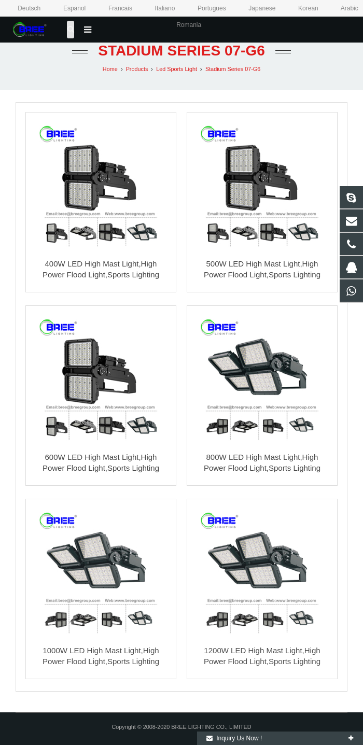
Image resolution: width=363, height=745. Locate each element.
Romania (181, 25)
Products (137, 69)
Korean (302, 8)
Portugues (205, 8)
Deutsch (23, 8)
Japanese (255, 8)
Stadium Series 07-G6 (181, 51)
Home (110, 69)
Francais (114, 8)
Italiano (158, 8)
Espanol (68, 8)
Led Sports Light (176, 69)
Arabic (342, 8)
